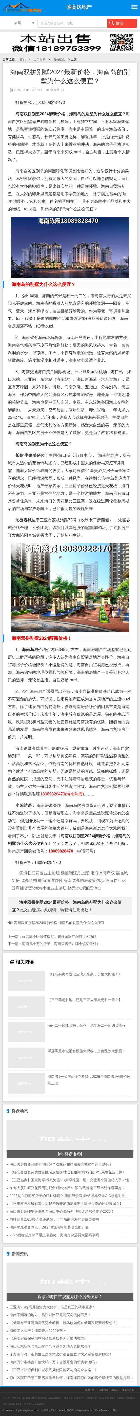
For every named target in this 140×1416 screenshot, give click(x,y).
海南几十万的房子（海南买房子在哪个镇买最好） (61, 944)
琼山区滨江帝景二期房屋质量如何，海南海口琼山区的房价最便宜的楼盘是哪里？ (73, 1378)
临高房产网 (128, 1390)
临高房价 (115, 1390)
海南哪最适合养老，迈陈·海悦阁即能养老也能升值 (49, 1227)
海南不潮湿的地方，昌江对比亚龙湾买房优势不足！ (50, 1315)
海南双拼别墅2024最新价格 (35, 923)
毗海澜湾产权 (102, 873)
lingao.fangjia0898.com (27, 1410)
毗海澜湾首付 (50, 880)
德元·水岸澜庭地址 (84, 888)
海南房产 (38, 691)
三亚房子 (73, 486)
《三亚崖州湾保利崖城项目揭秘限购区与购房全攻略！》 (54, 1370)
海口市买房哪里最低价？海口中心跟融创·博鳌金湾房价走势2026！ (62, 1211)
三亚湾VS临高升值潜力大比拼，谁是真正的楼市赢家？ (53, 1307)
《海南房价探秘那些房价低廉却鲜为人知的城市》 (49, 1338)
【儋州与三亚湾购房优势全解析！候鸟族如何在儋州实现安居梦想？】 (64, 1323)
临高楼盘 (59, 59)
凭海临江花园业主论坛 (39, 873)
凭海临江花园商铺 (125, 1398)
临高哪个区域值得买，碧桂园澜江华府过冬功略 (59, 937)
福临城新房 (31, 1398)
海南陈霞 (103, 1390)
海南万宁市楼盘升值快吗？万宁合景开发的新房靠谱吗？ (54, 1362)
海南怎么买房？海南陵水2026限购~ (38, 1331)
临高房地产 (47, 1410)
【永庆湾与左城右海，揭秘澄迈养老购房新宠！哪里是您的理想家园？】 (66, 1204)
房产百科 (39, 59)
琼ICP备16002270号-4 (105, 1410)
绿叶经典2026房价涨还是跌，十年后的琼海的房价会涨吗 (54, 1219)
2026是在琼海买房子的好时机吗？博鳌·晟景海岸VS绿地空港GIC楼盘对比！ (69, 1196)
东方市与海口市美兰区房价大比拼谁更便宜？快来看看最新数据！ (61, 1354)
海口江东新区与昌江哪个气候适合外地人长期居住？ (50, 1346)
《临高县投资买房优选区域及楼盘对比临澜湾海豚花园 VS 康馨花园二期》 (68, 1172)
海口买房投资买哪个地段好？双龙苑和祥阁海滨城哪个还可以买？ (61, 1164)
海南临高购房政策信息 (84, 880)
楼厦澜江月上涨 (75, 873)
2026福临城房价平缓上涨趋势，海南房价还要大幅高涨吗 (54, 1235)
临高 (17, 23)
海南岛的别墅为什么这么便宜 (81, 923)
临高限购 (29, 880)
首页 (23, 59)
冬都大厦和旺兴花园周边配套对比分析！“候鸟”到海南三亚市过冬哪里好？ (67, 1188)
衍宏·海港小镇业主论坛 (45, 888)
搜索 (116, 23)
